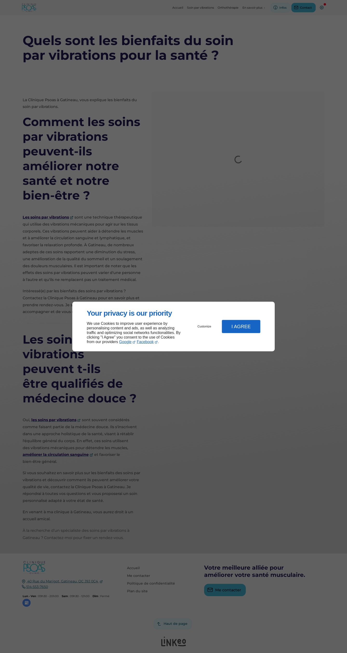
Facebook (145, 342)
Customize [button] (204, 326)
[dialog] (173, 327)
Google (125, 342)
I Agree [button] (241, 326)
